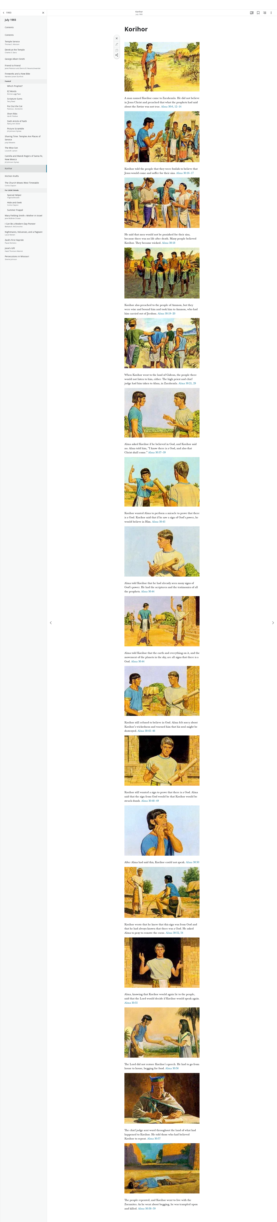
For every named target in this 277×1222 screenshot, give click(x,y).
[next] (273, 614)
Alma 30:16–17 (185, 174)
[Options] (271, 14)
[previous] (51, 614)
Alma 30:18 (168, 244)
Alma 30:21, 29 (187, 385)
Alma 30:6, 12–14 (171, 108)
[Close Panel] (43, 14)
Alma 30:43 (158, 523)
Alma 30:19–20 (166, 315)
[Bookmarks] (258, 14)
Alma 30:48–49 (150, 802)
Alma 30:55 (131, 1004)
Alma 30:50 (192, 863)
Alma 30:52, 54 (174, 934)
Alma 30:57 (154, 1140)
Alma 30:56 (172, 1070)
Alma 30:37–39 (157, 454)
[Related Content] (265, 14)
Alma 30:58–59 (147, 1210)
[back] (3, 14)
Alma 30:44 (147, 593)
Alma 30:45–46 (146, 732)
